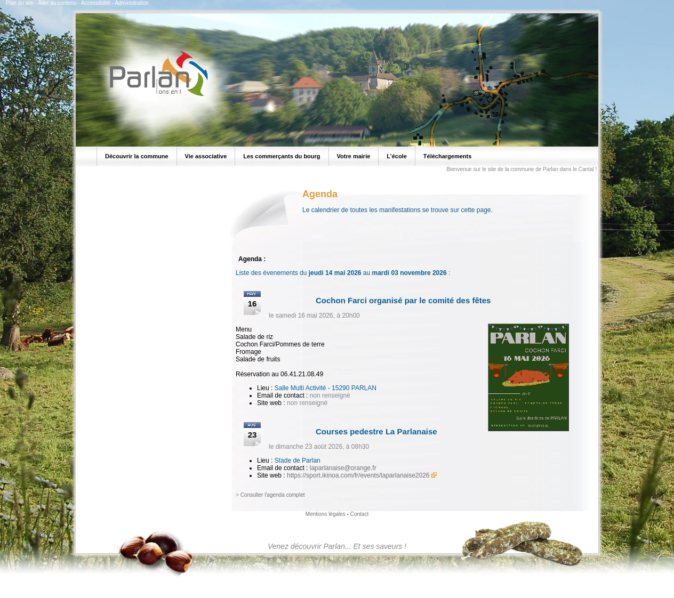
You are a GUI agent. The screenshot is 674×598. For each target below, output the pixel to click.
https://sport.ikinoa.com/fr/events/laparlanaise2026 (358, 475)
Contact (359, 514)
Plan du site (20, 3)
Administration (131, 3)
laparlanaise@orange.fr (343, 468)
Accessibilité (95, 3)
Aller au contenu (57, 3)
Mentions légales (326, 514)
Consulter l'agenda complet (272, 495)
